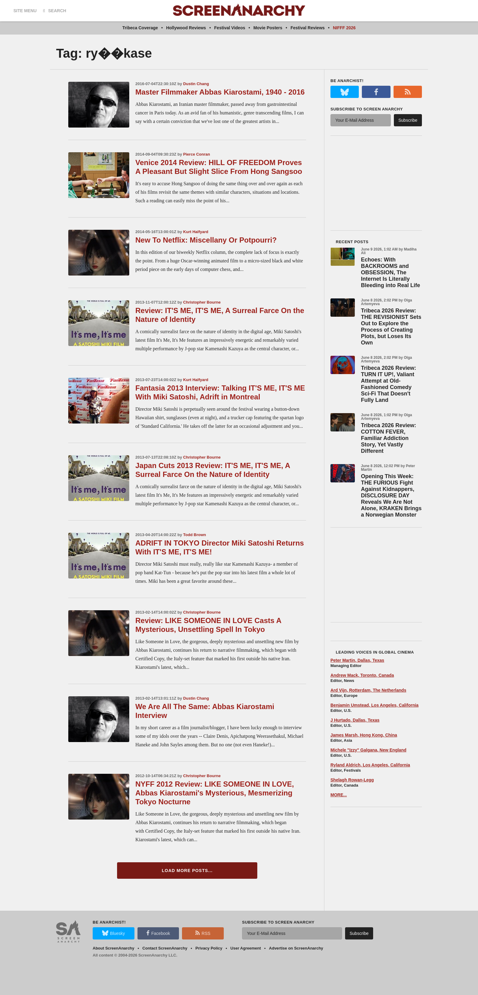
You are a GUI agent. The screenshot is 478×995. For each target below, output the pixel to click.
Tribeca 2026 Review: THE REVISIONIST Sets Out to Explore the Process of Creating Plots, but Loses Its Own (391, 327)
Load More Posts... (187, 870)
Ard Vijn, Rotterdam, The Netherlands (368, 690)
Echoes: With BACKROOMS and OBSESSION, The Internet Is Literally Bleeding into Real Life (390, 272)
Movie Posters (267, 27)
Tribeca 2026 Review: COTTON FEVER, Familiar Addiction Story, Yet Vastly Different (388, 438)
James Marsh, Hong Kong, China (363, 735)
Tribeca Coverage (140, 27)
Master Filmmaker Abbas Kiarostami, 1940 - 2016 (220, 92)
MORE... (338, 794)
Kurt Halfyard (195, 231)
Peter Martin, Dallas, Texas (357, 660)
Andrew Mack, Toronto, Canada (362, 675)
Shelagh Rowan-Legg (352, 779)
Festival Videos (229, 27)
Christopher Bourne (202, 302)
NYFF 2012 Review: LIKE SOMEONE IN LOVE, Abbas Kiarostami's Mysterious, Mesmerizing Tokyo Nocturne (214, 793)
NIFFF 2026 (344, 27)
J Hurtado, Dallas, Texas (355, 720)
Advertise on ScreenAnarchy (296, 948)
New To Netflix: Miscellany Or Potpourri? (206, 240)
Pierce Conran (196, 154)
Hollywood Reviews (186, 27)
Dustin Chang (196, 83)
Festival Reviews (308, 27)
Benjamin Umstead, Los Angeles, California (374, 705)
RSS (202, 933)
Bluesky (113, 933)
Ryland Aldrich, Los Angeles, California (370, 764)
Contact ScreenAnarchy (164, 948)
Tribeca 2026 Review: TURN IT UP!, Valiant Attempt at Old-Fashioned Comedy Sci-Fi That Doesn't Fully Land (388, 384)
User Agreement (245, 948)
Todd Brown (194, 534)
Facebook (158, 933)
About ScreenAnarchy (113, 948)
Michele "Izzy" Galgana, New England (368, 750)
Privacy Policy (208, 948)
